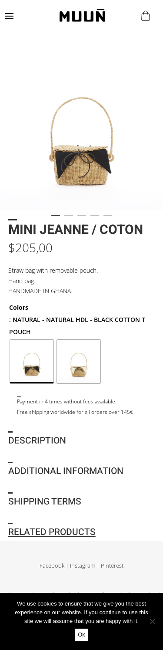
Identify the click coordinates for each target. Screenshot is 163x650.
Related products (52, 532)
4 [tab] (94, 219)
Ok (81, 634)
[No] (152, 621)
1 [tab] (55, 219)
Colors (18, 307)
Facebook (52, 565)
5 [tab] (107, 219)
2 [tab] (68, 219)
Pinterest (112, 565)
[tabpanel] (81, 128)
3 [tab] (81, 219)
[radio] (31, 361)
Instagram (82, 565)
